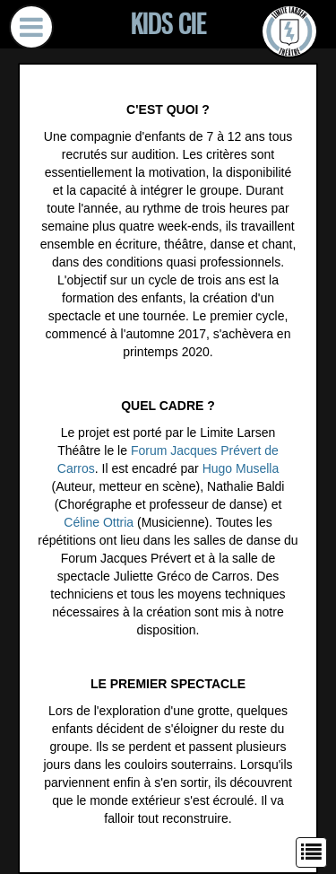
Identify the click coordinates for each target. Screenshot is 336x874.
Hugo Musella (241, 468)
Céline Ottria (99, 522)
